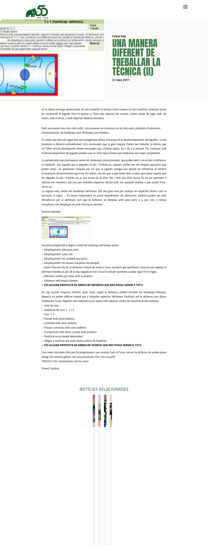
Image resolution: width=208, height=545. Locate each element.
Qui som (25, 491)
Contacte (134, 491)
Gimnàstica (42, 508)
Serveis (87, 491)
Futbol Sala (31, 400)
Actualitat (116, 491)
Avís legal (26, 524)
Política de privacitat (32, 519)
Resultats (42, 400)
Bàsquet (41, 504)
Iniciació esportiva (45, 495)
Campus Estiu (67, 495)
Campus (65, 491)
